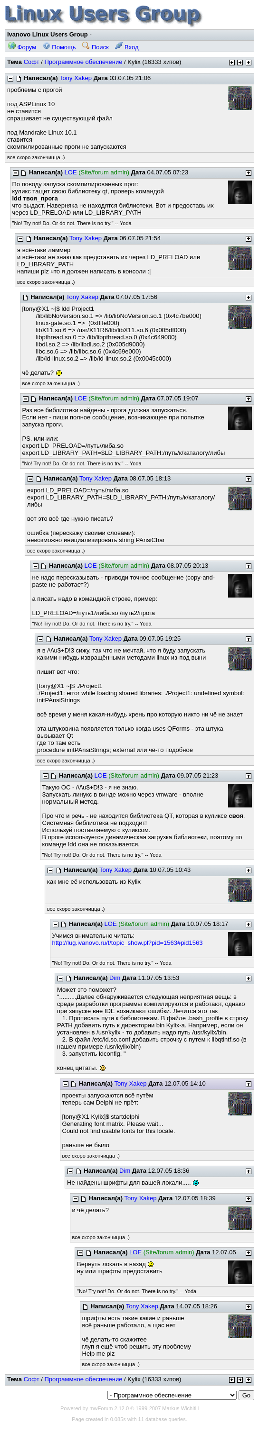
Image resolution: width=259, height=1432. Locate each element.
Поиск (95, 47)
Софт (31, 61)
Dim (114, 977)
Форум (22, 47)
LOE (71, 172)
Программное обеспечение (83, 61)
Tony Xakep (75, 78)
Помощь (59, 47)
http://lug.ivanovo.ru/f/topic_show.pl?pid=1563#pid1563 (127, 942)
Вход (126, 47)
